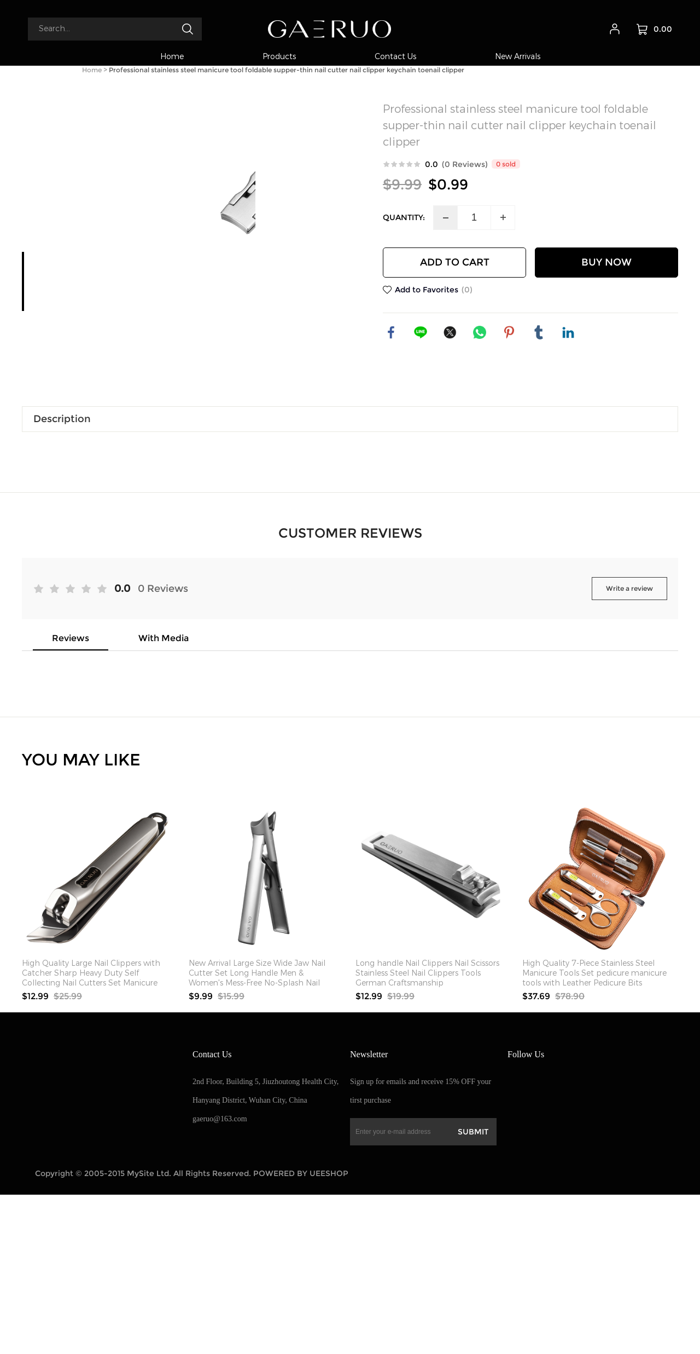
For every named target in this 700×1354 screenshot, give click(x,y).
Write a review (629, 748)
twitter (450, 332)
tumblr (538, 332)
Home (92, 70)
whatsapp (479, 332)
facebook (391, 332)
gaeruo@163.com (219, 1278)
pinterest (509, 332)
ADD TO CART (454, 262)
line (420, 332)
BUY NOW (606, 262)
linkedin (568, 332)
